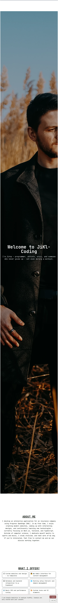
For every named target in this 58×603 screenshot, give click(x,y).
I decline (53, 600)
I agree (53, 597)
